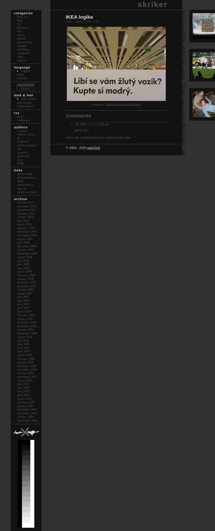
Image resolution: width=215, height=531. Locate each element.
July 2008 (23, 260)
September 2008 (27, 253)
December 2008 (26, 246)
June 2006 (23, 344)
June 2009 (23, 242)
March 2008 (24, 271)
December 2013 (26, 210)
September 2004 (27, 420)
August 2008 (25, 257)
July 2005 (23, 384)
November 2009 (27, 235)
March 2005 (24, 398)
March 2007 (24, 311)
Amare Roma (24, 174)
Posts (20, 116)
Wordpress (23, 53)
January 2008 (25, 279)
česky (20, 74)
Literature (23, 27)
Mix (19, 31)
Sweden (22, 46)
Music (21, 35)
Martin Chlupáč (26, 145)
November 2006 (27, 326)
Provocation (122, 104)
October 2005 (25, 373)
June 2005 (23, 387)
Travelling (23, 49)
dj (18, 138)
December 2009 (26, 231)
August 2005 (25, 380)
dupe (20, 181)
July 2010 (23, 220)
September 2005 (27, 377)
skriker (153, 4)
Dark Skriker (28, 98)
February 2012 (26, 213)
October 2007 (25, 289)
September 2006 (27, 333)
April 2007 (23, 308)
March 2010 (24, 224)
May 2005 (23, 391)
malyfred (93, 148)
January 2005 (25, 406)
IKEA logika (79, 17)
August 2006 (25, 337)
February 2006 (26, 359)
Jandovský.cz (25, 185)
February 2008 (26, 275)
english (26, 71)
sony (20, 159)
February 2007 (26, 315)
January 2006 (25, 362)
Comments (23, 120)
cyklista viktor (26, 134)
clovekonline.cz (27, 177)
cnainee (22, 131)
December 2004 (26, 409)
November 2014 (27, 206)
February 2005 (26, 402)
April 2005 (23, 395)
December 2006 (26, 322)
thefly (21, 163)
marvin (21, 188)
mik (19, 149)
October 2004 (25, 416)
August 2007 (25, 293)
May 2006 (23, 348)
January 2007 (25, 319)
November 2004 (27, 413)
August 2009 (25, 239)
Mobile (135, 104)
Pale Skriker (24, 102)
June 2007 (23, 300)
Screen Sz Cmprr (27, 192)
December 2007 (26, 282)
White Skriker (25, 106)
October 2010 (25, 217)
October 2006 (25, 329)
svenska (22, 78)
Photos (109, 104)
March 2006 (24, 355)
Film (19, 20)
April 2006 (23, 351)
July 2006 (23, 340)
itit (19, 24)
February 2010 (26, 228)
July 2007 (23, 297)
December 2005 (26, 366)
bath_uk (22, 16)
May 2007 (23, 304)
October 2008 (25, 249)
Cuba (20, 56)
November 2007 (27, 286)
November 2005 (27, 369)
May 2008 (23, 268)
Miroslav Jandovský (23, 154)
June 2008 (23, 264)
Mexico (21, 60)
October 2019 (25, 202)
